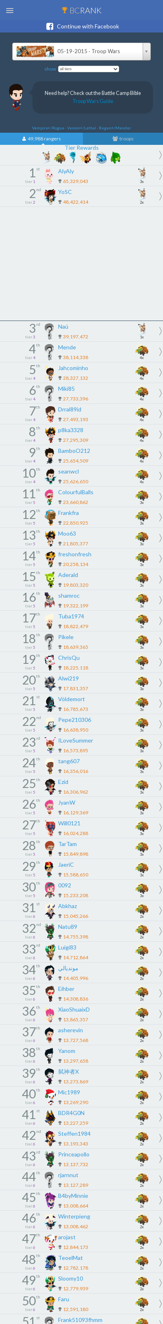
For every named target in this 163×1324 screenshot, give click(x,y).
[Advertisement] (81, 263)
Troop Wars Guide (92, 101)
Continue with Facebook (81, 26)
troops (123, 139)
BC (81, 10)
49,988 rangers (41, 139)
